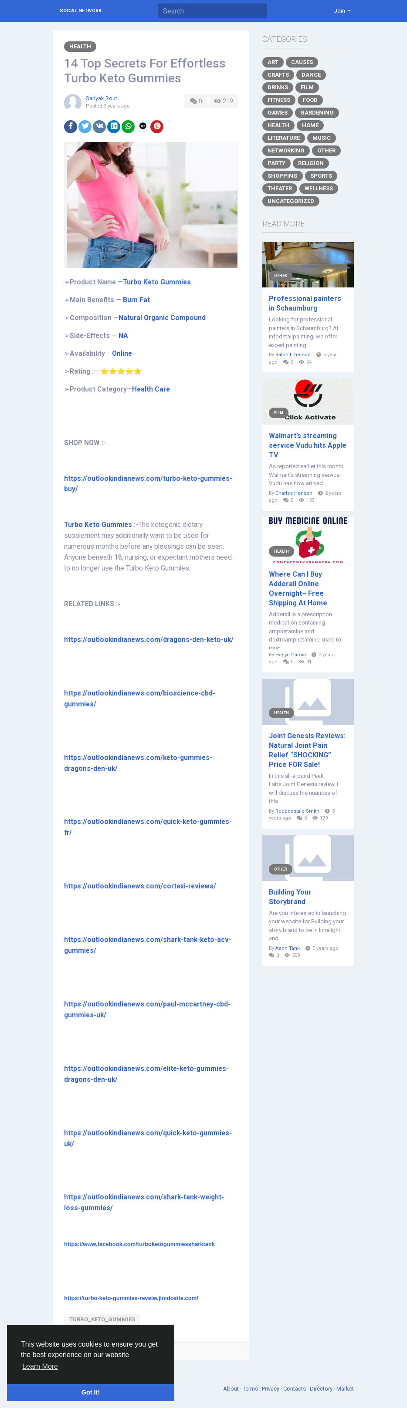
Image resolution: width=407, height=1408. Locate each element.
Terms (251, 1388)
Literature (284, 138)
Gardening (317, 112)
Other (326, 150)
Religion (311, 163)
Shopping (283, 175)
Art (273, 62)
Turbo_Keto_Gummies (102, 1319)
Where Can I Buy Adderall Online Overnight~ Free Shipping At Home (298, 588)
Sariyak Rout (101, 98)
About (231, 1388)
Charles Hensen (293, 493)
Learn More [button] (40, 1366)
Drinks (278, 87)
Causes (302, 62)
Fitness (279, 100)
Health (80, 46)
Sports (321, 175)
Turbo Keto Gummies (98, 525)
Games (278, 112)
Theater (280, 188)
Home (310, 125)
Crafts (278, 74)
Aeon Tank (287, 948)
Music (321, 138)
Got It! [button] (90, 1392)
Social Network (81, 11)
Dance (311, 74)
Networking (286, 150)
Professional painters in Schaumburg (305, 303)
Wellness (319, 188)
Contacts (295, 1388)
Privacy (271, 1388)
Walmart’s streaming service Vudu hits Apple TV (307, 445)
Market (345, 1388)
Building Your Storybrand (290, 897)
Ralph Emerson (293, 355)
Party (276, 163)
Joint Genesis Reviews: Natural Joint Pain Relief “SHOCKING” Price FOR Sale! (307, 750)
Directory (322, 1388)
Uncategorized (291, 201)
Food (310, 100)
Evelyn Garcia (290, 655)
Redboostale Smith (297, 811)
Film (307, 87)
